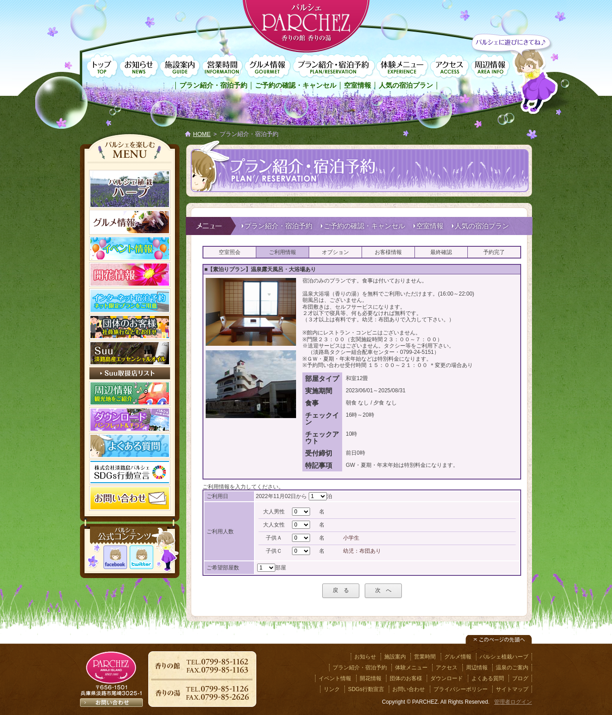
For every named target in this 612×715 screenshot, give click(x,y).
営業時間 (222, 66)
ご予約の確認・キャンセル (295, 85)
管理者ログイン (513, 702)
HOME (202, 134)
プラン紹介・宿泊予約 (333, 66)
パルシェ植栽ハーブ (504, 657)
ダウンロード (446, 678)
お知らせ (138, 66)
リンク (332, 689)
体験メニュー (402, 66)
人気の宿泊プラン (406, 85)
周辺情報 (490, 66)
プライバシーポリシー (460, 689)
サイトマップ (512, 689)
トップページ (101, 66)
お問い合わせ (408, 689)
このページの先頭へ (499, 639)
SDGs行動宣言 (366, 689)
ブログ (520, 678)
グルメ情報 (267, 66)
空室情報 (357, 85)
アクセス (449, 66)
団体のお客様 (406, 678)
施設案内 (180, 66)
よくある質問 (487, 678)
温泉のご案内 (512, 667)
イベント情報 (335, 678)
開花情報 (370, 678)
